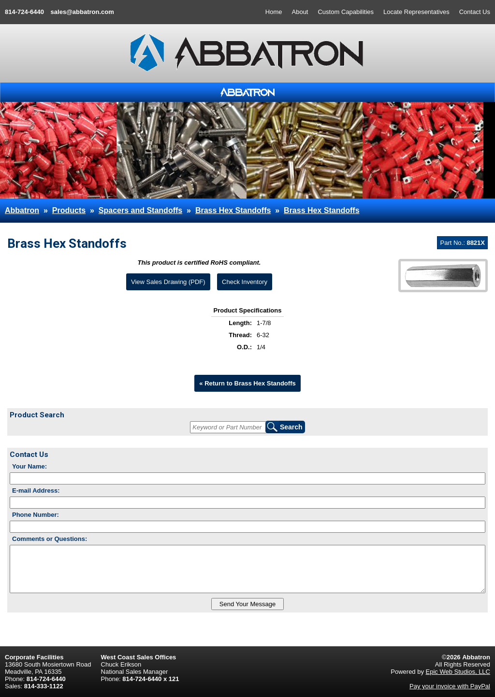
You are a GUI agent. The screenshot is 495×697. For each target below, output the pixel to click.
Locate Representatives (416, 11)
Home (273, 11)
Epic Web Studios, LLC (458, 671)
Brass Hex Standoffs (233, 210)
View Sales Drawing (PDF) (168, 281)
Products (69, 210)
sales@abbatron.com (82, 11)
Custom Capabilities (346, 11)
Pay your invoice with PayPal (449, 686)
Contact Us (474, 11)
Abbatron (22, 210)
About (300, 11)
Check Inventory (244, 281)
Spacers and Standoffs (140, 210)
